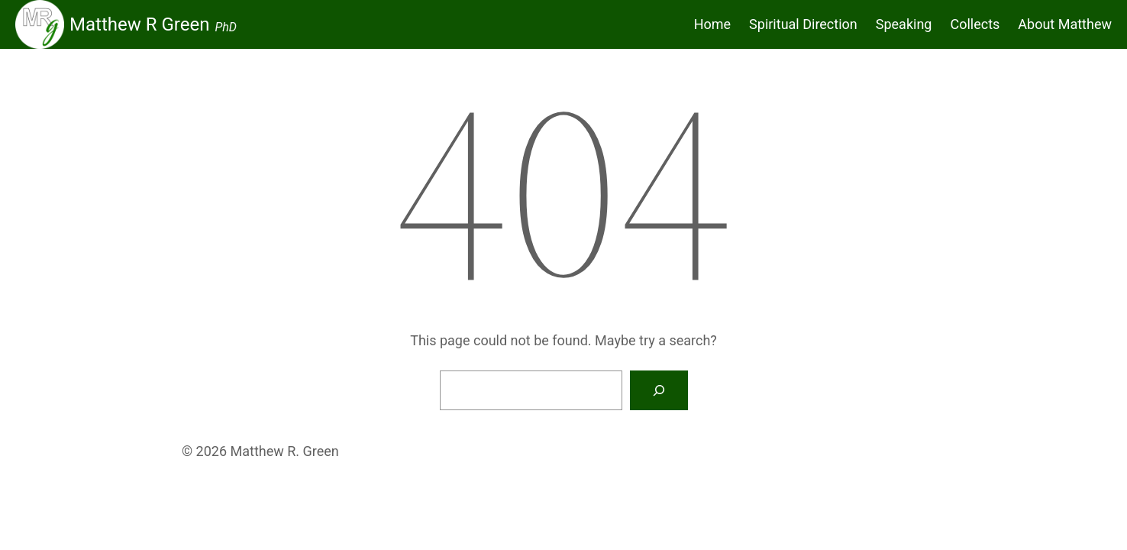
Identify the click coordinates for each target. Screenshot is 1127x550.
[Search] (659, 390)
